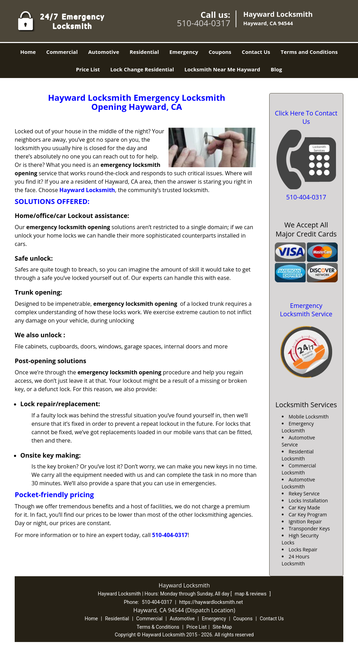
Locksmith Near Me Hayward (222, 69)
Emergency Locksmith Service (306, 309)
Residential (144, 51)
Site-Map (222, 627)
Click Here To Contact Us (306, 117)
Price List (88, 69)
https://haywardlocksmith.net (211, 602)
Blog (276, 69)
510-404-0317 (203, 23)
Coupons (220, 51)
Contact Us (256, 51)
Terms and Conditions (309, 51)
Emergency (184, 51)
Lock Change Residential (142, 69)
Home (28, 51)
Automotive (103, 51)
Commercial (62, 51)
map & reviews (251, 594)
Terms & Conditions (158, 627)
